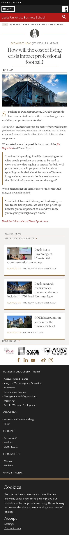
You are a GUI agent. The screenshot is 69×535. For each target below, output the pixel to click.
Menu (10, 9)
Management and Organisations (20, 396)
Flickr (7, 424)
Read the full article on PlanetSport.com (25, 221)
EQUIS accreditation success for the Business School (48, 321)
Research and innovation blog (19, 419)
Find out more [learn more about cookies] (12, 528)
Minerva (8, 461)
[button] (64, 17)
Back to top (9, 341)
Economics (14, 268)
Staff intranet (11, 447)
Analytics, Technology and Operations (23, 383)
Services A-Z (10, 438)
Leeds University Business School (23, 17)
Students (8, 465)
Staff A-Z (8, 442)
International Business (15, 392)
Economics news (21, 43)
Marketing (9, 400)
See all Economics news (19, 238)
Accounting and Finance (16, 379)
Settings (9, 524)
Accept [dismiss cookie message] (10, 518)
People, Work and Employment (20, 405)
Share (10, 70)
